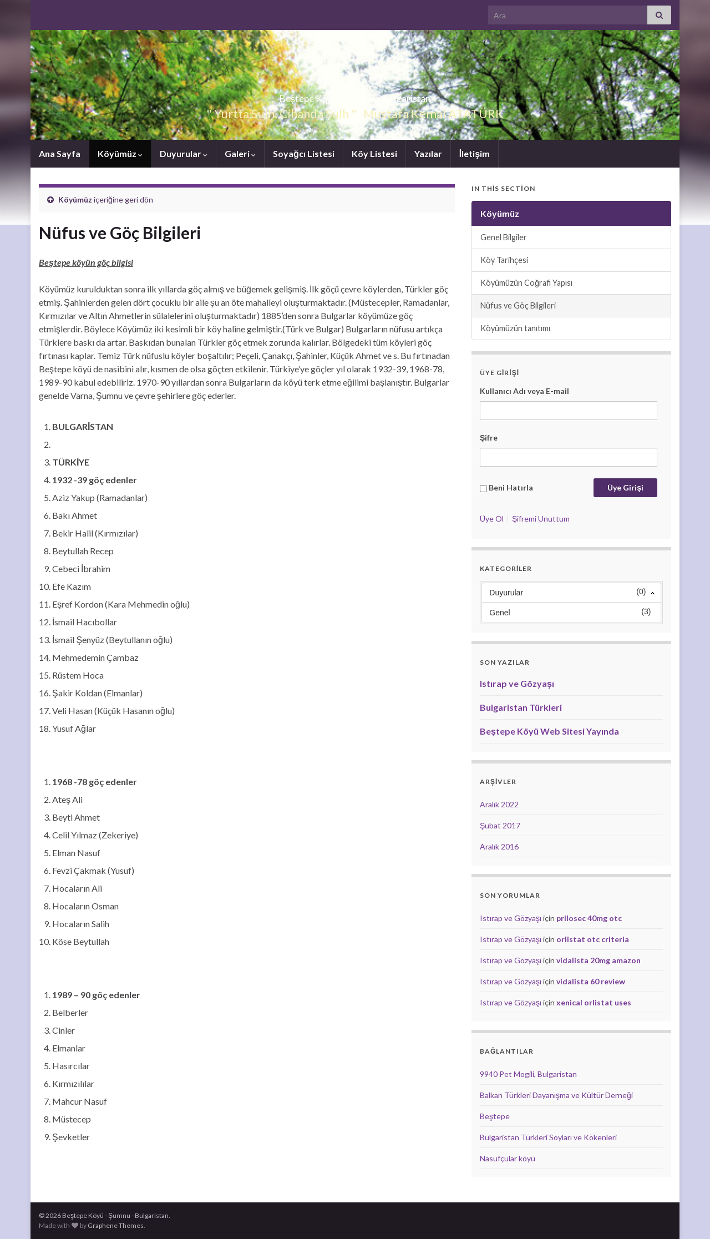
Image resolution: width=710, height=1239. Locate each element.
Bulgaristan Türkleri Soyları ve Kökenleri (548, 1137)
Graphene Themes (116, 1225)
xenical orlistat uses (593, 1002)
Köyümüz (120, 153)
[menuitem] (571, 590)
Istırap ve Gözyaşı (517, 683)
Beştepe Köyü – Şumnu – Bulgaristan (355, 95)
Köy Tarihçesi (504, 260)
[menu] (571, 602)
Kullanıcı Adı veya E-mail (524, 391)
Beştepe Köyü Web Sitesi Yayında (549, 731)
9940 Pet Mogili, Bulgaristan (528, 1074)
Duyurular (183, 153)
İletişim (474, 153)
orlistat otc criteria (592, 939)
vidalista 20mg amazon (598, 960)
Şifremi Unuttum (541, 519)
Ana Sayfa (59, 153)
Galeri (240, 153)
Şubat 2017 (500, 825)
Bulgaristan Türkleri (521, 707)
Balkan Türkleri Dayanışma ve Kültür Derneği (556, 1095)
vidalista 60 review (590, 981)
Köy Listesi (374, 153)
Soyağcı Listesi (303, 153)
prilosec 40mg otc (589, 918)
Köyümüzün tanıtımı (515, 328)
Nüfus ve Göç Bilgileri (518, 305)
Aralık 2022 (499, 804)
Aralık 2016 (499, 846)
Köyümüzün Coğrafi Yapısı (526, 282)
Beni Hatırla (511, 487)
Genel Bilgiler (503, 237)
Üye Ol (492, 519)
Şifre (489, 437)
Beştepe (495, 1116)
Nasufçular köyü (507, 1158)
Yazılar (428, 153)
